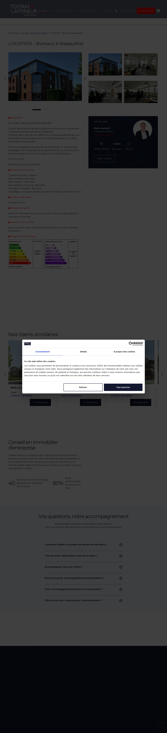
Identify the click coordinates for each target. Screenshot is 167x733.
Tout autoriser (123, 387)
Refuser (83, 387)
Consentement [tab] (42, 351)
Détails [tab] (83, 351)
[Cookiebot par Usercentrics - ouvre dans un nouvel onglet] (131, 344)
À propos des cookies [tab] (124, 351)
